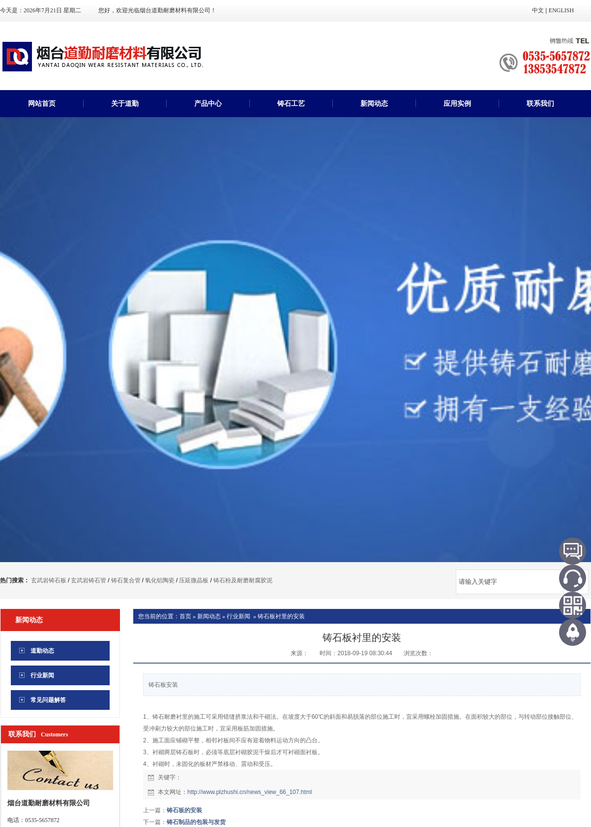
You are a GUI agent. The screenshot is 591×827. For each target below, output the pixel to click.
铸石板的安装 (184, 810)
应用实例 (457, 103)
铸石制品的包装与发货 (196, 822)
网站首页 (42, 103)
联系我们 (540, 103)
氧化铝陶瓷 (160, 580)
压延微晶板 (193, 580)
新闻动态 (374, 103)
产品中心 (208, 103)
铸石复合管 (126, 580)
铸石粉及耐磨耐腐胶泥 (242, 580)
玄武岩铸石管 (88, 580)
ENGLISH (561, 10)
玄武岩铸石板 (48, 580)
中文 (538, 10)
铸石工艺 (291, 103)
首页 (185, 616)
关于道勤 (125, 103)
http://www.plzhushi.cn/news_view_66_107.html (249, 792)
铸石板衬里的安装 (281, 616)
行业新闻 (238, 616)
